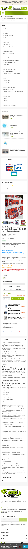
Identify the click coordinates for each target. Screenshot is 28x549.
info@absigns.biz (14, 4)
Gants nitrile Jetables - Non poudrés (17, 141)
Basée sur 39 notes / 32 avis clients (17, 188)
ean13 (3, 237)
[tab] (14, 339)
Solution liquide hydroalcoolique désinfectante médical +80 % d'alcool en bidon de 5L (17, 150)
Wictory (6, 544)
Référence (4, 234)
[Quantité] (6, 299)
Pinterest (22, 331)
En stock (4, 235)
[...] (4, 502)
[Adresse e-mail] (10, 519)
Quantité (5, 275)
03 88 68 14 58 (21, 2)
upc (3, 238)
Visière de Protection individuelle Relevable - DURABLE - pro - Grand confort (16, 133)
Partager (6, 331)
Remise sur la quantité (7, 281)
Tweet (13, 331)
